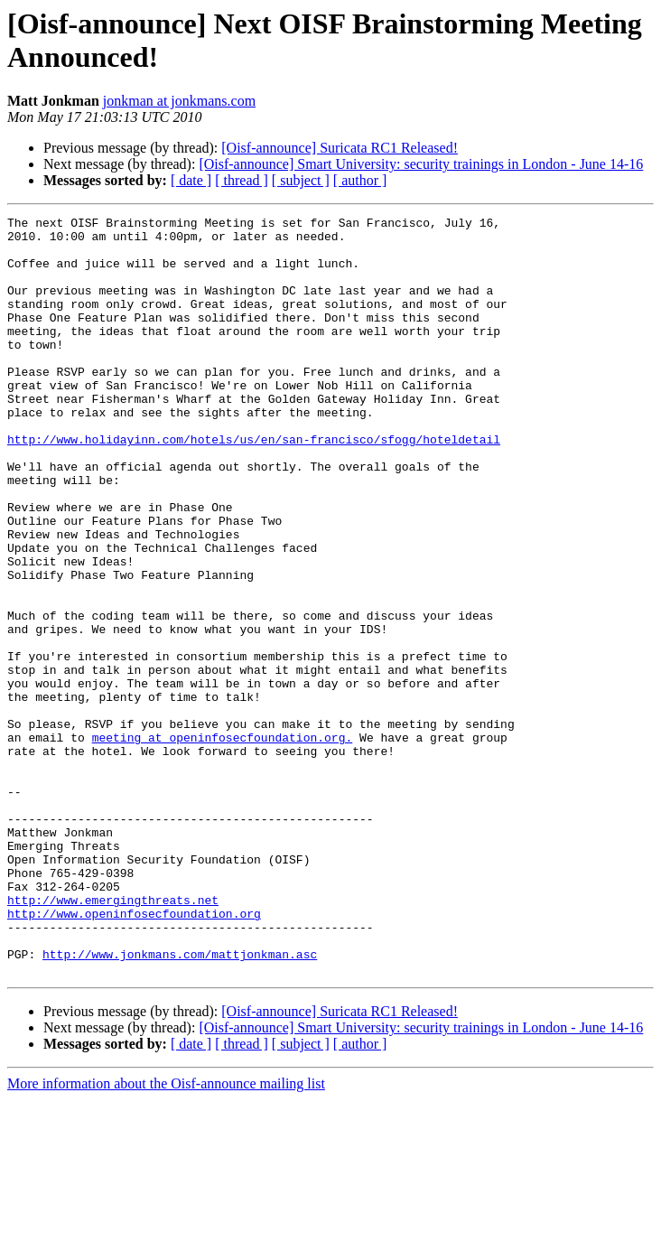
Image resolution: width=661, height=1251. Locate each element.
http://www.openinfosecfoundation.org (134, 1054)
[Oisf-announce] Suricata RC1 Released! (339, 147)
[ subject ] (301, 180)
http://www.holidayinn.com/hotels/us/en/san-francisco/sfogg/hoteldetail (253, 485)
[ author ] (360, 180)
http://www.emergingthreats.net (113, 1038)
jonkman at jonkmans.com (179, 100)
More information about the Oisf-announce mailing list (166, 1235)
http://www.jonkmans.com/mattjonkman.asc (179, 1103)
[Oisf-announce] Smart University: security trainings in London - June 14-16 (421, 164)
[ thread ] (241, 180)
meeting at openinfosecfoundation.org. (222, 843)
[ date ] (191, 180)
